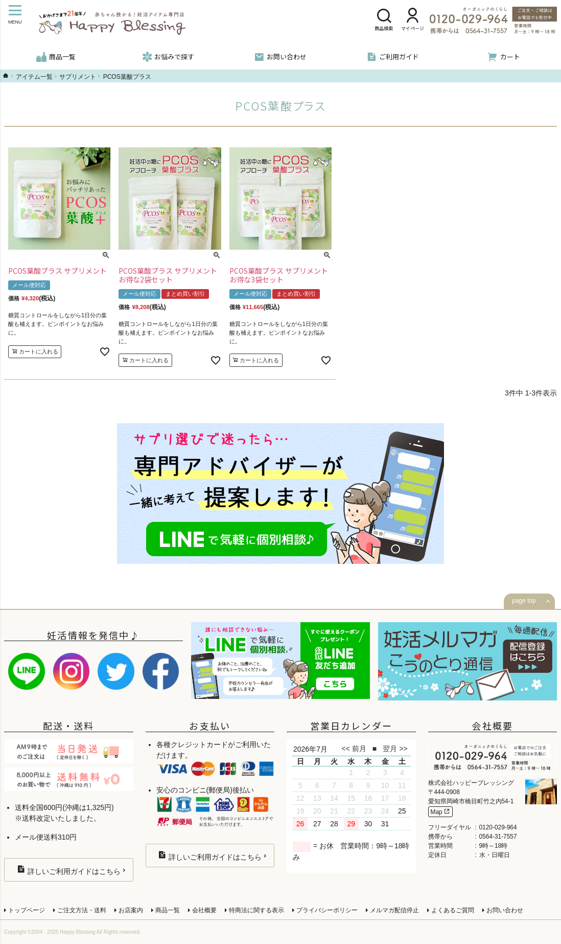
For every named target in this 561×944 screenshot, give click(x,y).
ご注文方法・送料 (81, 910)
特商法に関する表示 (256, 910)
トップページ (26, 910)
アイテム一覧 (34, 76)
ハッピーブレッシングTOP (6, 76)
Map (440, 812)
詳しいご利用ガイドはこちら (69, 870)
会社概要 (204, 910)
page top (524, 600)
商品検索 (384, 20)
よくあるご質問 (452, 910)
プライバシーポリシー (327, 910)
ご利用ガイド (392, 57)
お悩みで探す (168, 57)
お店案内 (131, 910)
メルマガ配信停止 (394, 910)
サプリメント (77, 76)
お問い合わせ (280, 57)
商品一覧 (56, 57)
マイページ (412, 20)
